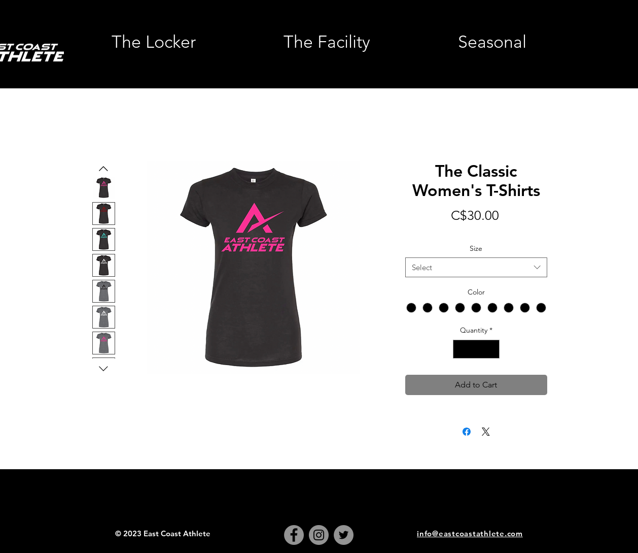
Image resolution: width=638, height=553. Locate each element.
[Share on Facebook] (466, 432)
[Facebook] (294, 535)
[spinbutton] (476, 349)
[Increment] (491, 349)
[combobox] (476, 267)
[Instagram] (319, 535)
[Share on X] (486, 432)
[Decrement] (460, 349)
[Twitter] (343, 535)
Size (476, 248)
